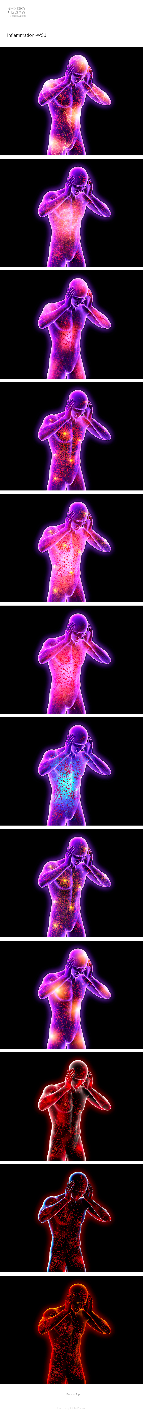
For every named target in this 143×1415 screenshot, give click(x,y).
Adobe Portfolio (78, 1408)
